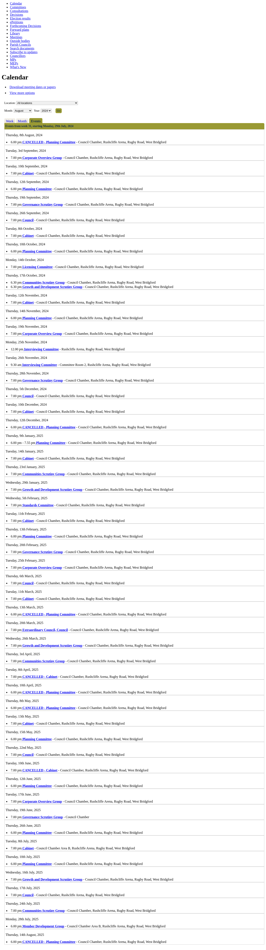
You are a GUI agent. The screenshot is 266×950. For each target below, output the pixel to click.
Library (15, 33)
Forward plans (19, 29)
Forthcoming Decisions (25, 26)
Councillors (18, 56)
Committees (18, 7)
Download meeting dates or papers (33, 87)
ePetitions (16, 22)
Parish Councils (20, 44)
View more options (22, 93)
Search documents (22, 48)
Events (36, 121)
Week (10, 121)
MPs (13, 59)
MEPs (14, 63)
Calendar (16, 3)
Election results (20, 18)
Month (22, 121)
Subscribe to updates (23, 52)
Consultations (19, 11)
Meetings (16, 37)
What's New (18, 67)
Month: (8, 110)
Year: (37, 110)
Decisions (16, 14)
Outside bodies (20, 41)
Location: (10, 103)
